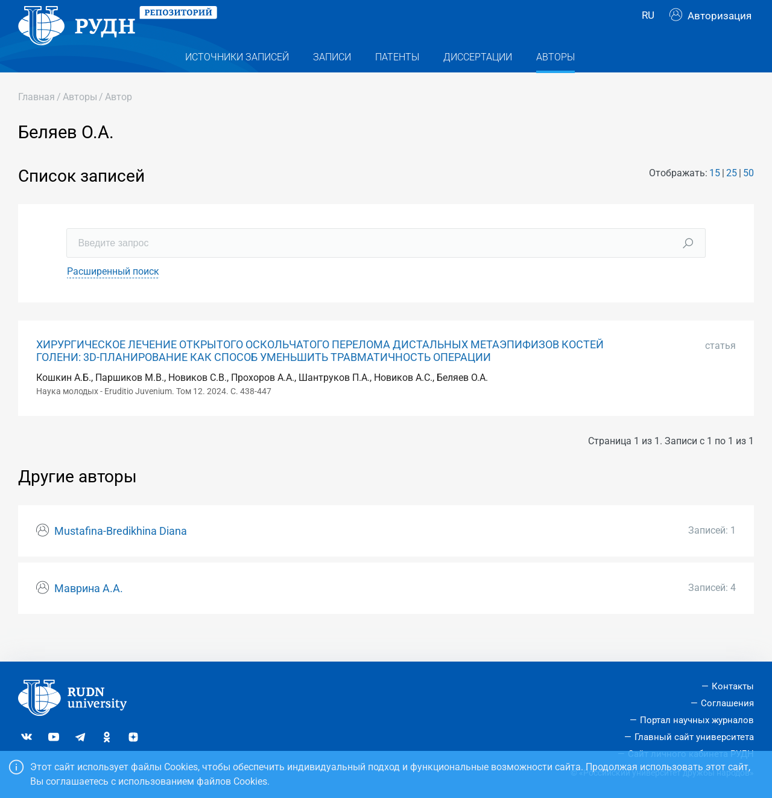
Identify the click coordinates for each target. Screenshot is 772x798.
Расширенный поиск (113, 295)
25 (731, 197)
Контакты (733, 686)
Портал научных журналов (697, 720)
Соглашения (727, 703)
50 (748, 197)
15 (714, 197)
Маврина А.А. (88, 613)
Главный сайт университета (694, 737)
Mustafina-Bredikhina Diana (120, 555)
